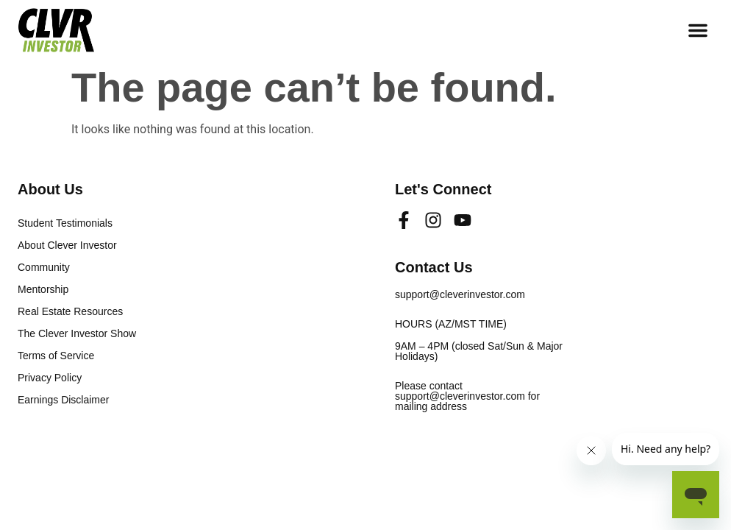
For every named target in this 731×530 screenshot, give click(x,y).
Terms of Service (56, 355)
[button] (697, 30)
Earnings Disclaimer (63, 400)
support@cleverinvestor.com (460, 294)
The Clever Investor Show (77, 333)
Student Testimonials (65, 223)
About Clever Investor (67, 245)
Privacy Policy (50, 378)
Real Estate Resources (70, 311)
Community (44, 267)
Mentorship (43, 289)
